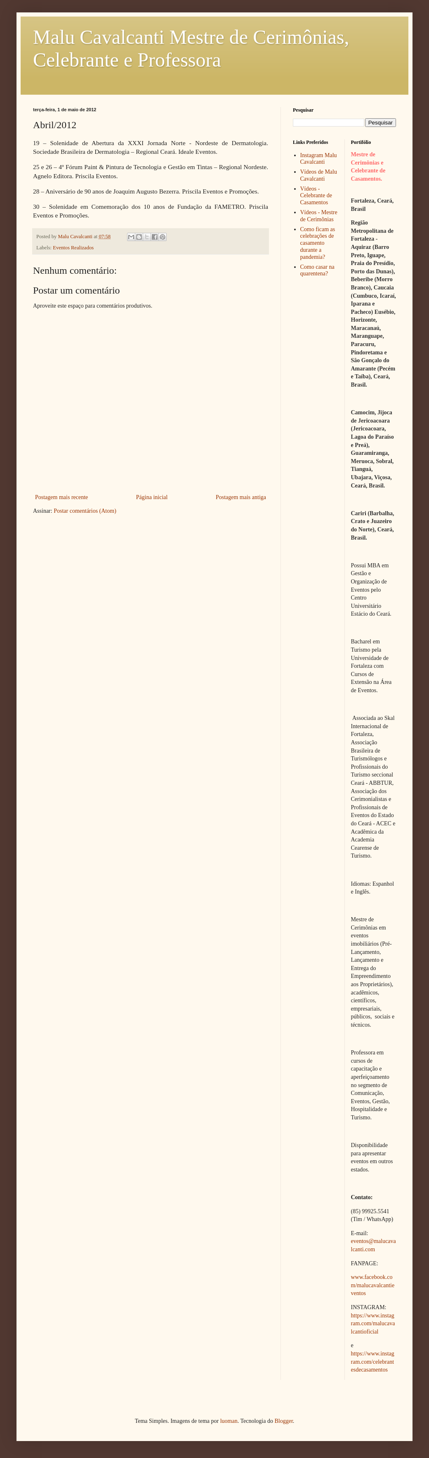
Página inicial (152, 497)
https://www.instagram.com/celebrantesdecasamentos (372, 1361)
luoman (229, 1421)
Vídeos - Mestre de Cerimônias (318, 215)
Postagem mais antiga (241, 497)
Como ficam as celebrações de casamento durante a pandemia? (317, 243)
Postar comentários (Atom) (85, 511)
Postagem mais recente (61, 497)
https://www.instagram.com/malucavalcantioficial (373, 1323)
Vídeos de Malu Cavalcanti (318, 175)
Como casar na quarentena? (317, 270)
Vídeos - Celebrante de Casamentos (316, 196)
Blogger (283, 1421)
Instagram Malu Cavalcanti (318, 158)
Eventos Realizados (73, 248)
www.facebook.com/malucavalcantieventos (373, 1285)
